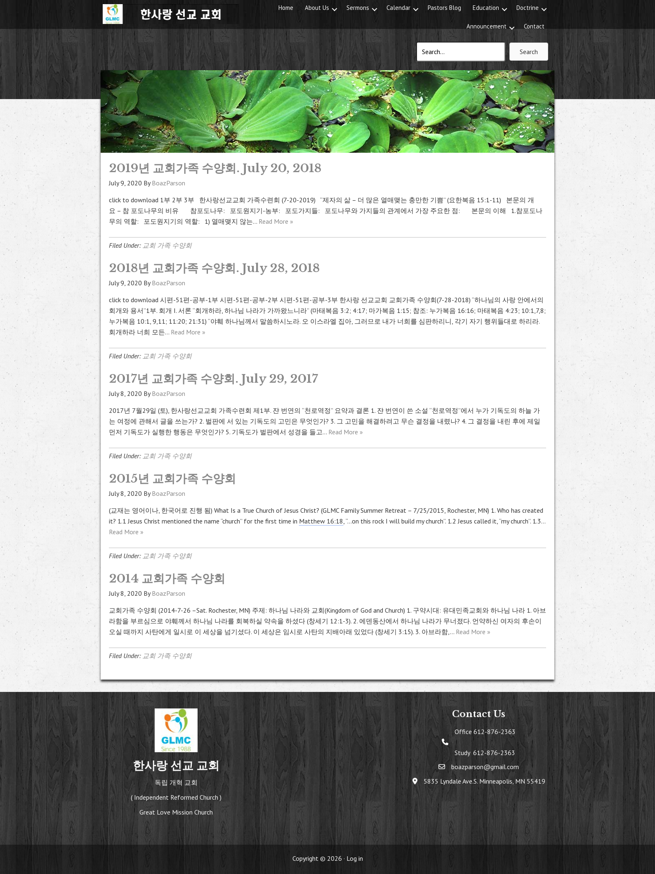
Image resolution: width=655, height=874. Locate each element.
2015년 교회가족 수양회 (172, 478)
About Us (317, 8)
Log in (354, 858)
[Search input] (460, 52)
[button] (334, 9)
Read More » (276, 221)
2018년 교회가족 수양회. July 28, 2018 (214, 268)
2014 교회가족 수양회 (167, 578)
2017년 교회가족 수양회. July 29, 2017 (213, 379)
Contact (534, 26)
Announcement (487, 26)
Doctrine (527, 8)
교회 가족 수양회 (167, 245)
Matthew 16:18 (321, 521)
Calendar (398, 8)
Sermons (357, 8)
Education (486, 8)
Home (285, 8)
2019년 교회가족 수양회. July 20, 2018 (215, 168)
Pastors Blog (444, 8)
